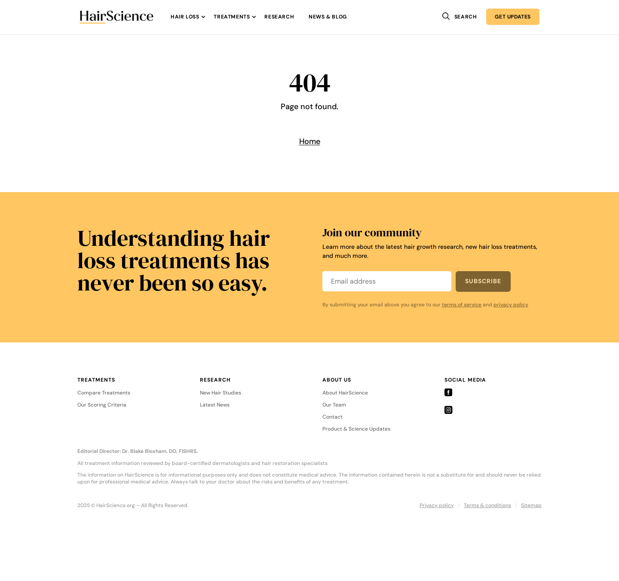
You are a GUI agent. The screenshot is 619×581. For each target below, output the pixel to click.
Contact (332, 417)
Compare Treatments (103, 393)
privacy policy (510, 304)
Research (279, 16)
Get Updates (513, 16)
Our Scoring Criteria (101, 405)
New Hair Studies (220, 393)
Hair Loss (185, 16)
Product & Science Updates (356, 429)
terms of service (461, 304)
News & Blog (328, 16)
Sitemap (531, 505)
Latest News (215, 405)
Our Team (334, 405)
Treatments (232, 16)
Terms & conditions (487, 505)
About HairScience (345, 393)
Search (465, 16)
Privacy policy (437, 505)
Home (309, 141)
